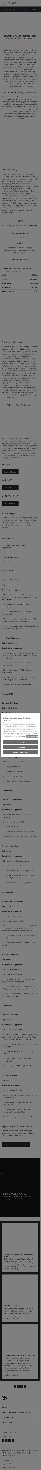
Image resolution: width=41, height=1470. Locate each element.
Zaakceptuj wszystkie (20, 742)
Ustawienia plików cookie (20, 752)
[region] (20, 735)
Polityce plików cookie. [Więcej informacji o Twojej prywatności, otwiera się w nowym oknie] (32, 736)
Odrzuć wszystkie (20, 747)
